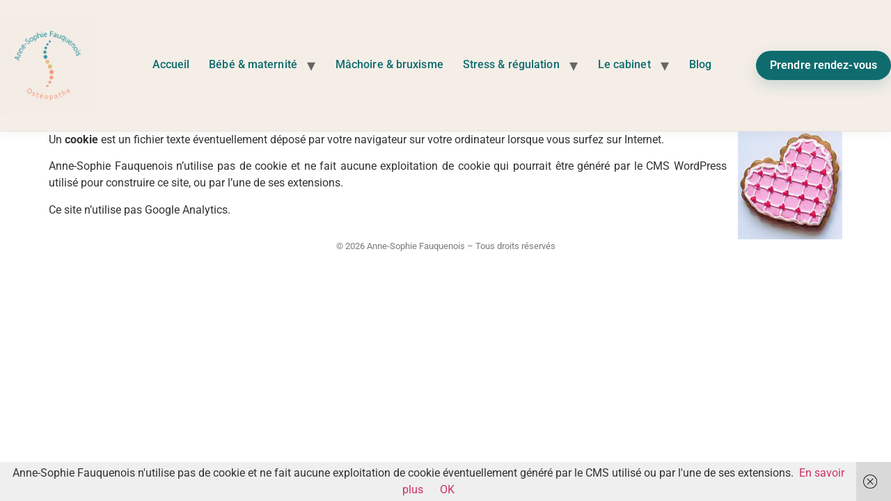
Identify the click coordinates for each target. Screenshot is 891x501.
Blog (700, 64)
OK (447, 489)
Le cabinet (624, 64)
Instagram (738, 61)
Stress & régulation (511, 64)
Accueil (171, 64)
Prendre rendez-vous (823, 65)
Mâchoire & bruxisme (389, 64)
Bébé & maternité (253, 64)
